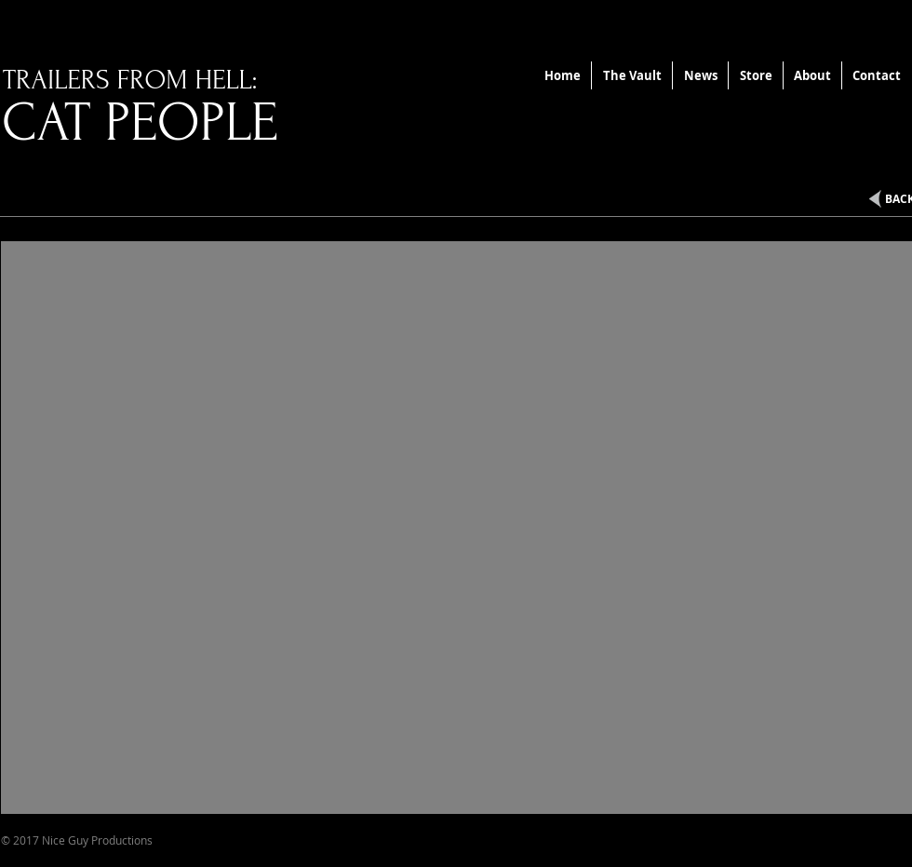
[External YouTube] (457, 527)
